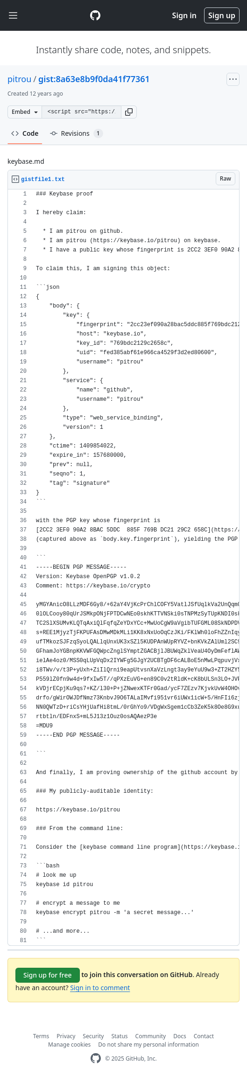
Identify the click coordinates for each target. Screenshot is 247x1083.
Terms (41, 1036)
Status (119, 1036)
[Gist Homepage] (95, 15)
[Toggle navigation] (13, 15)
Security (93, 1036)
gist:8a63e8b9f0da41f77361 (94, 78)
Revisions (76, 133)
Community (150, 1036)
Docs (179, 1036)
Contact (204, 1036)
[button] (129, 112)
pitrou (19, 78)
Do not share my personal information (148, 1044)
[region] (123, 567)
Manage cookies (69, 1044)
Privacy (65, 1036)
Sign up (221, 15)
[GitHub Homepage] (95, 1058)
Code (25, 133)
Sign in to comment (100, 987)
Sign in (184, 15)
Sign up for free (47, 975)
